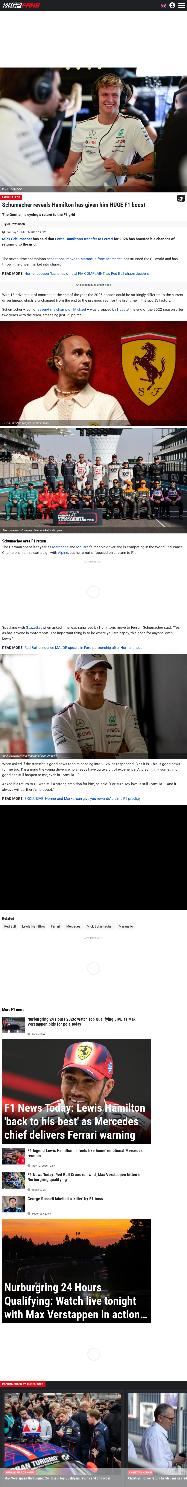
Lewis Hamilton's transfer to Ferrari (84, 239)
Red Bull (10, 926)
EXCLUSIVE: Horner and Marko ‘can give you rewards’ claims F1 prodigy (82, 798)
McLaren (83, 547)
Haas (121, 309)
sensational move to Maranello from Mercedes (85, 259)
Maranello (126, 926)
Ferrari (55, 926)
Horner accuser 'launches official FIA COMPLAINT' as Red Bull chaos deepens (87, 273)
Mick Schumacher (17, 239)
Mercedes (60, 547)
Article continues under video (93, 284)
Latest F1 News (11, 197)
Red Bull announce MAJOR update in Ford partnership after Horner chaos (83, 647)
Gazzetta (33, 627)
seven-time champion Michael (62, 309)
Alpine (63, 552)
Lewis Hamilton (33, 926)
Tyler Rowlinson (14, 224)
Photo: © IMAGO (12, 189)
